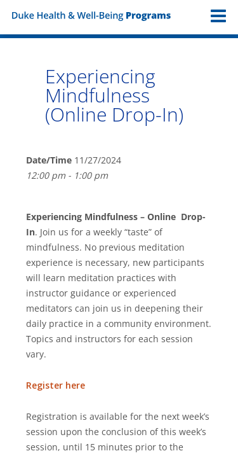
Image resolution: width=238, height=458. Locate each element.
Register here (55, 385)
